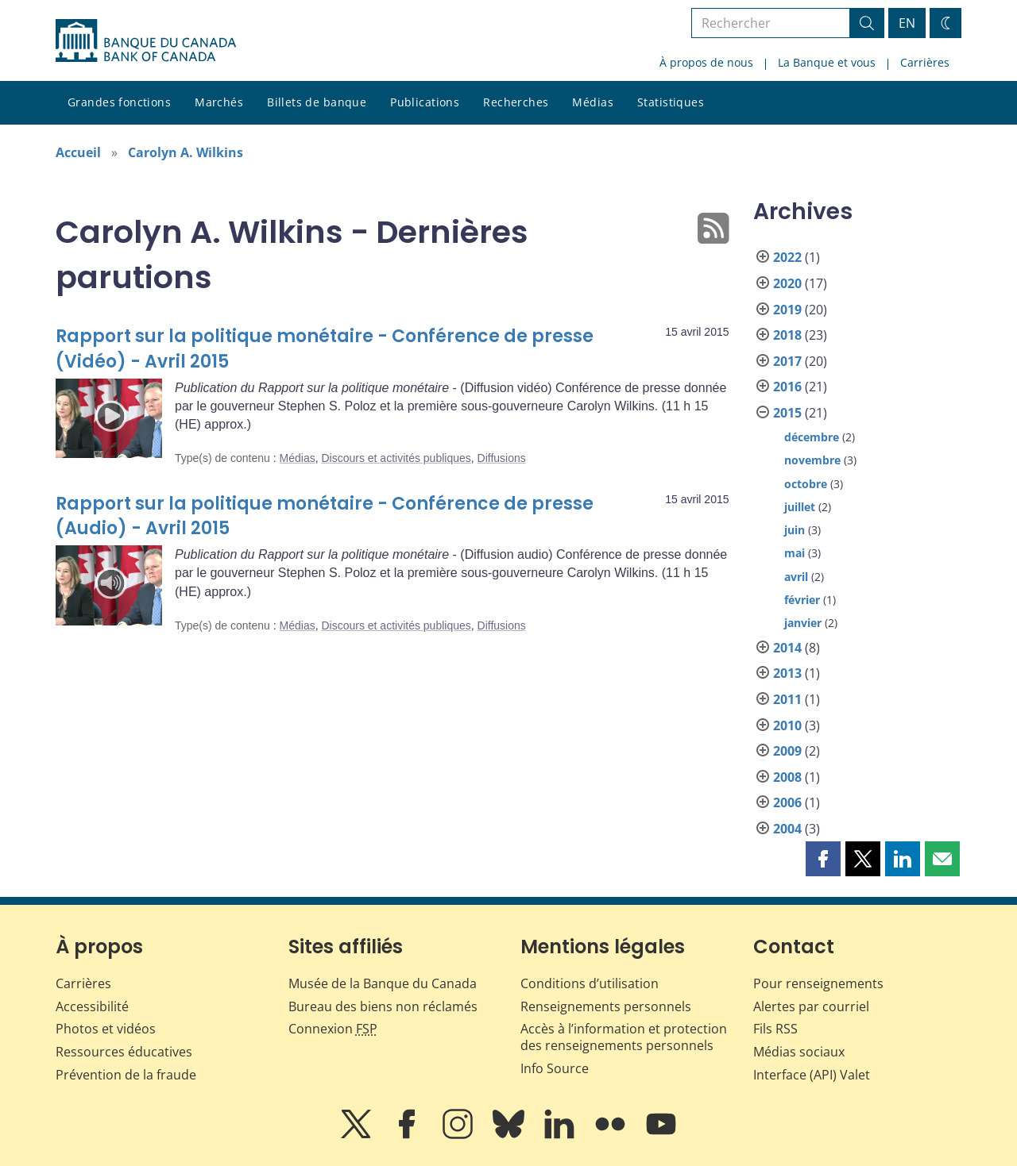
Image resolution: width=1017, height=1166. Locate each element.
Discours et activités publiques (395, 458)
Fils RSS (775, 1028)
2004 (787, 828)
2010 (787, 725)
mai (794, 552)
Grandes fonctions (119, 102)
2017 (787, 361)
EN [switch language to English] (907, 23)
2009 (787, 751)
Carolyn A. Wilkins (185, 152)
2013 (787, 673)
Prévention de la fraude (126, 1074)
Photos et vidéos (106, 1028)
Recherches (515, 102)
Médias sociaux (799, 1051)
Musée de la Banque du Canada (382, 983)
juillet (799, 506)
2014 (787, 647)
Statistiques (670, 102)
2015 (787, 412)
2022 (787, 257)
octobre (805, 483)
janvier (803, 622)
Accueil (78, 152)
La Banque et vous (827, 62)
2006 (787, 802)
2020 (787, 283)
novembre (812, 460)
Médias (592, 102)
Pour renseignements (818, 983)
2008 (787, 777)
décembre (811, 436)
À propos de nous (706, 62)
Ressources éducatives (124, 1051)
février (802, 599)
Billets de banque (316, 102)
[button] (823, 858)
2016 (787, 386)
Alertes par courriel (811, 1006)
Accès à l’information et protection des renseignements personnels (623, 1037)
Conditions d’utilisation (589, 983)
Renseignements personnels (605, 1006)
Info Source (554, 1068)
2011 (787, 699)
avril (796, 576)
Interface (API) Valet (811, 1074)
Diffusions (502, 458)
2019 (787, 309)
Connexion (332, 1028)
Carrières (924, 62)
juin (794, 529)
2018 (787, 335)
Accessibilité (92, 1006)
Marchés (219, 102)
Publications (424, 102)
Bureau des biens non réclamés (383, 1006)
